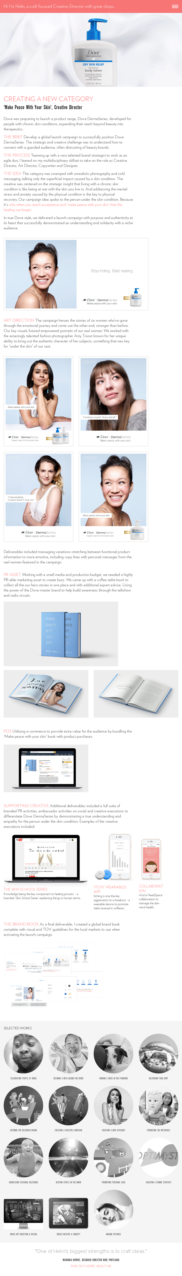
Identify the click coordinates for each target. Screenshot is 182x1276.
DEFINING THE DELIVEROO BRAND (23, 1130)
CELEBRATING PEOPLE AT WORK (24, 1078)
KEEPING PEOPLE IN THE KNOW (68, 1182)
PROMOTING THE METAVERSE (158, 1130)
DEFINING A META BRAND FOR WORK (68, 1078)
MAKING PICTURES (113, 1234)
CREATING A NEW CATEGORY (113, 1130)
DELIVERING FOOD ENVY (158, 1078)
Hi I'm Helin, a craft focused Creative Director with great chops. (59, 6)
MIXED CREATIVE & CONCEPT (68, 1234)
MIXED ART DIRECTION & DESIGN (23, 1234)
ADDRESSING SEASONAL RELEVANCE (23, 1182)
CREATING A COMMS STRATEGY (158, 1182)
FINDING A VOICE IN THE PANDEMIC (113, 1078)
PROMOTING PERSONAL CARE (113, 1182)
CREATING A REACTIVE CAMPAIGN (68, 1130)
